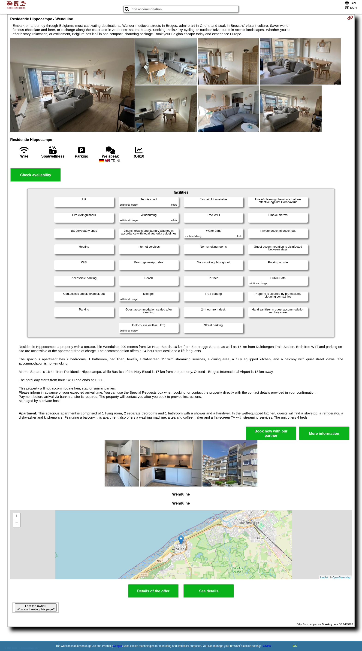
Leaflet (324, 577)
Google (117, 646)
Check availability (35, 175)
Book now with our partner (270, 433)
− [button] (16, 523)
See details (208, 591)
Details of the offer (153, 591)
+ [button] (16, 516)
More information (324, 433)
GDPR (267, 646)
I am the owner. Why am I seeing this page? (35, 607)
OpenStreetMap (341, 577)
